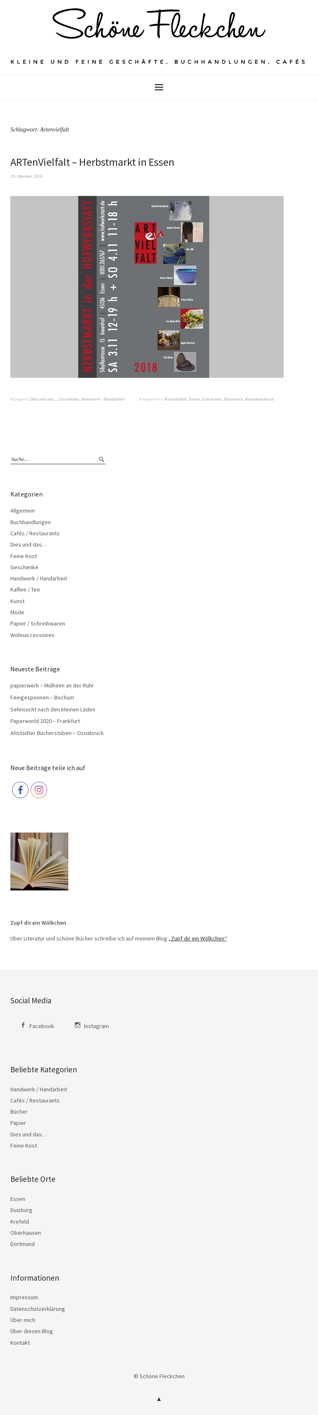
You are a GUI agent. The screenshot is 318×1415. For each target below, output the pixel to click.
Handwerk (233, 398)
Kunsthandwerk (259, 398)
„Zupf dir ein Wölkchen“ (198, 938)
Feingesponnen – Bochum (42, 697)
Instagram (96, 1026)
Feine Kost (23, 556)
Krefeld (19, 1221)
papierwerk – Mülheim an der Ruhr (52, 685)
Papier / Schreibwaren (37, 623)
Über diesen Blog (31, 1331)
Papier (18, 1122)
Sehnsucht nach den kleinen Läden (52, 709)
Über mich (22, 1320)
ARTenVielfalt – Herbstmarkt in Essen (92, 162)
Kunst (17, 601)
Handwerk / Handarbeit (103, 398)
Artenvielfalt (175, 398)
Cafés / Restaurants (35, 533)
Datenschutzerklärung (37, 1308)
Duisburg (21, 1210)
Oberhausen (25, 1232)
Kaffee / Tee (25, 589)
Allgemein (22, 510)
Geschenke (69, 398)
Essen (194, 398)
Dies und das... (43, 398)
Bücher (19, 1111)
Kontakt (20, 1342)
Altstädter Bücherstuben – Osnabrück (57, 733)
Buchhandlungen (30, 522)
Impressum (24, 1297)
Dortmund (22, 1244)
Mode (17, 612)
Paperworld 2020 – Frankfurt (45, 721)
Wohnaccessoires (32, 635)
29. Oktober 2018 (26, 176)
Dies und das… (28, 544)
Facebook (41, 1026)
